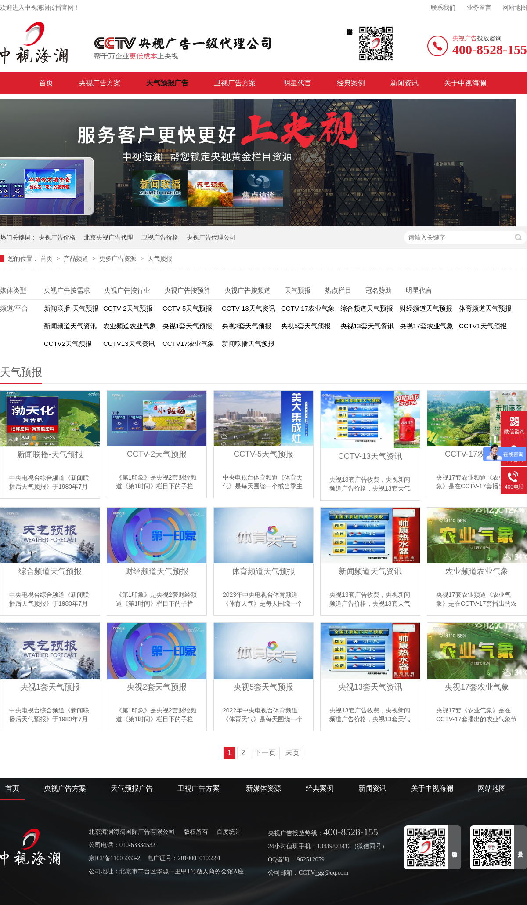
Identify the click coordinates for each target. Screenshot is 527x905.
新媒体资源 (263, 788)
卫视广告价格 (159, 237)
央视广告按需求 (67, 290)
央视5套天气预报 (306, 326)
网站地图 (514, 7)
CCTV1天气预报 (483, 326)
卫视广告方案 (236, 83)
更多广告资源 (118, 258)
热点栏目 (338, 290)
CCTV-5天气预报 (187, 308)
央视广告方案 (100, 83)
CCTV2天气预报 (68, 343)
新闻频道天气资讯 (70, 326)
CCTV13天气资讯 (129, 343)
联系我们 (443, 7)
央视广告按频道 (247, 290)
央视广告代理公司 (211, 237)
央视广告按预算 (187, 290)
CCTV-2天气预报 (128, 308)
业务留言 (479, 7)
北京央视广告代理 (108, 237)
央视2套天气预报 (246, 326)
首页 (46, 83)
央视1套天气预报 (187, 326)
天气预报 (160, 258)
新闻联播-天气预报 (71, 308)
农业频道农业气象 (129, 326)
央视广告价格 (57, 237)
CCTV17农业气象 (188, 343)
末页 (292, 752)
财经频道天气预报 (426, 308)
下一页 (265, 752)
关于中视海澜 (465, 83)
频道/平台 (14, 308)
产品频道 (77, 258)
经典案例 (351, 83)
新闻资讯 (404, 83)
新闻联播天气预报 (248, 343)
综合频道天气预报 (366, 308)
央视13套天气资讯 (367, 326)
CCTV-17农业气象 (308, 308)
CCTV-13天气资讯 (248, 308)
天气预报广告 (167, 83)
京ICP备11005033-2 (114, 858)
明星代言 (297, 83)
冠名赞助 (378, 290)
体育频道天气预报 (485, 308)
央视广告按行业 (127, 290)
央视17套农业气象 (426, 326)
